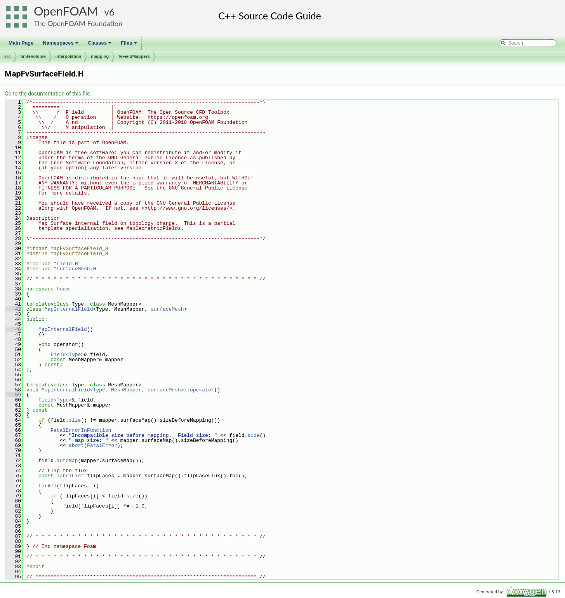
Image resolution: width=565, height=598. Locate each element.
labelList (70, 475)
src (7, 56)
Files (129, 45)
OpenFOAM (66, 11)
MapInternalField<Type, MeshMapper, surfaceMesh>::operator (128, 389)
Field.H (67, 263)
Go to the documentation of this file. (48, 93)
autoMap (67, 460)
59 (13, 394)
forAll (47, 485)
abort (76, 445)
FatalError (102, 445)
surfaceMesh (167, 309)
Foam (63, 288)
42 (13, 309)
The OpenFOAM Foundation (78, 23)
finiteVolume (33, 56)
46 (13, 329)
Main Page (21, 43)
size (75, 420)
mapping (100, 56)
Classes (100, 45)
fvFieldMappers (134, 56)
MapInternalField (69, 309)
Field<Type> (67, 354)
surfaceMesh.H (76, 268)
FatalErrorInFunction (80, 430)
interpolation (69, 56)
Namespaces (61, 45)
